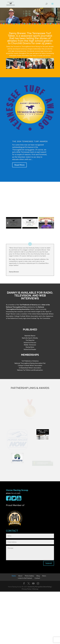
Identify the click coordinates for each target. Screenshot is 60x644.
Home (14, 628)
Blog (38, 628)
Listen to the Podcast (25, 630)
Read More (19, 165)
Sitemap (35, 641)
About (20, 628)
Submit (48, 616)
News (44, 628)
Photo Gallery (29, 628)
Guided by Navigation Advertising (39, 639)
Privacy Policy (26, 641)
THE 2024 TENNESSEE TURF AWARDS (30, 142)
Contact (37, 630)
